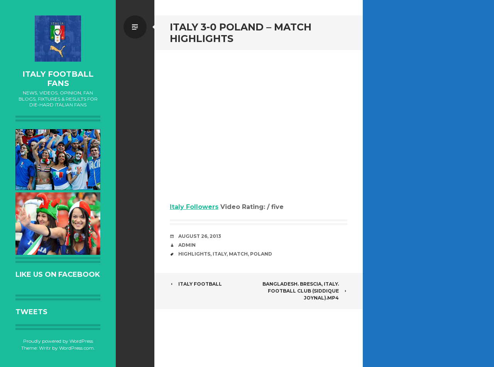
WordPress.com (76, 348)
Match (238, 254)
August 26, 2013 (199, 236)
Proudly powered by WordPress (58, 341)
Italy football (196, 284)
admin (187, 245)
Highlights (194, 254)
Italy (220, 254)
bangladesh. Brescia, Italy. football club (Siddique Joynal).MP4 (304, 291)
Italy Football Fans (57, 78)
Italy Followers (194, 206)
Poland (261, 254)
